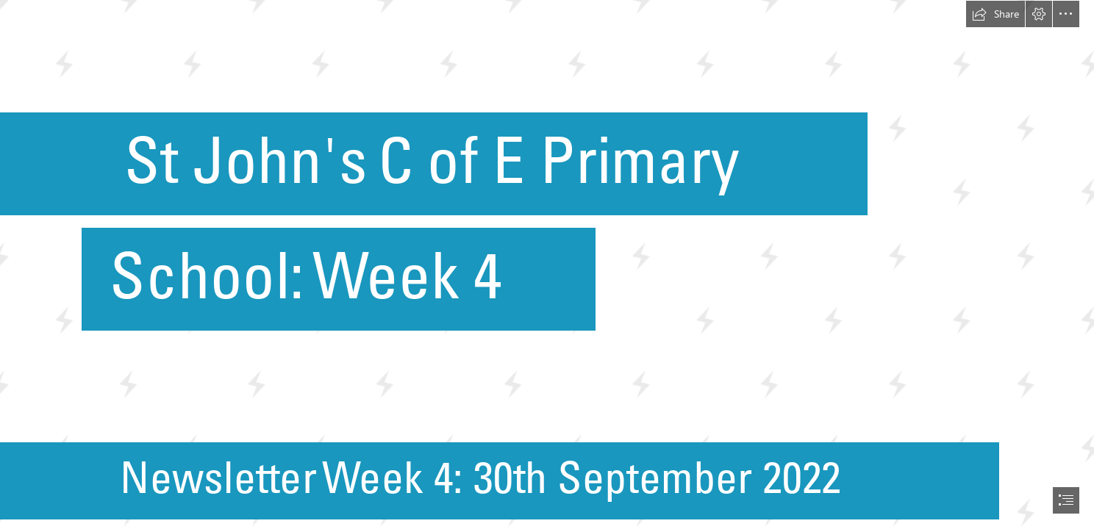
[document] (547, 264)
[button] (995, 14)
